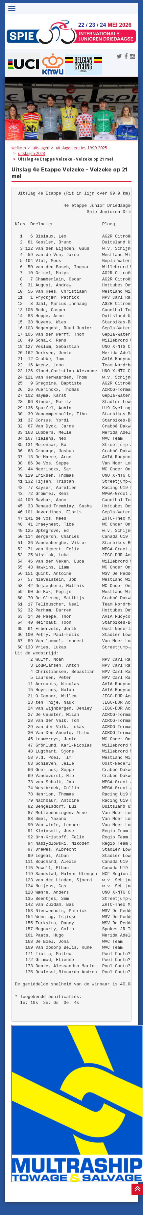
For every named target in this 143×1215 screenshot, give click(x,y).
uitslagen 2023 (31, 153)
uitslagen (41, 147)
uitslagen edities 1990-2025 (81, 147)
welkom (19, 147)
